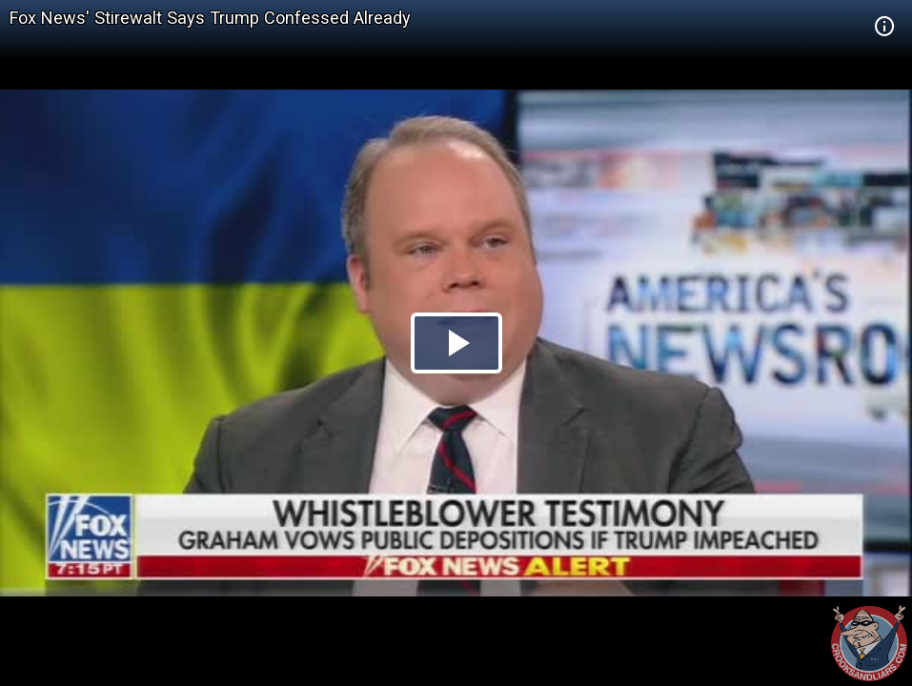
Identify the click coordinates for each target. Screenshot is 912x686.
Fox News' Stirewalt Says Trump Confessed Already (210, 18)
